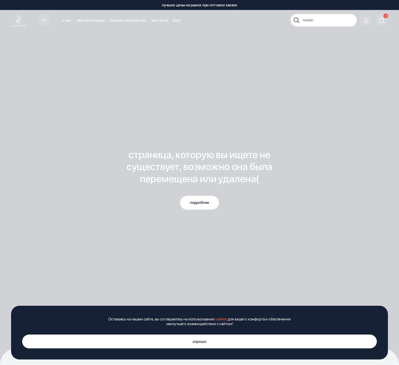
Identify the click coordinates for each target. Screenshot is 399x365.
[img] (19, 20)
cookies (221, 319)
